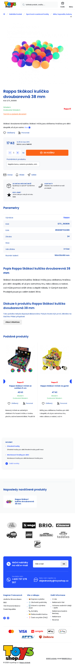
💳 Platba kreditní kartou (38, 614)
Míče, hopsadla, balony (62, 14)
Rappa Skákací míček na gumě (54, 386)
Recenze (55, 620)
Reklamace (56, 617)
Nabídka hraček (15, 14)
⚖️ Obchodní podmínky (38, 602)
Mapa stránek (25, 662)
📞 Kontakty (33, 611)
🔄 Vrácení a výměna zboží (37, 606)
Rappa (66, 217)
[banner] (10, 5)
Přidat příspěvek (13, 322)
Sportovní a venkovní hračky (37, 14)
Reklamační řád (58, 602)
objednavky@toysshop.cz (53, 580)
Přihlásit (64, 563)
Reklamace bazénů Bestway (59, 612)
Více (26, 127)
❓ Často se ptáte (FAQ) (38, 617)
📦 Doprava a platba (36, 599)
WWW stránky (51, 658)
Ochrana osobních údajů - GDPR (61, 606)
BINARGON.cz (67, 658)
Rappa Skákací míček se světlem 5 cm (20, 387)
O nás (54, 599)
